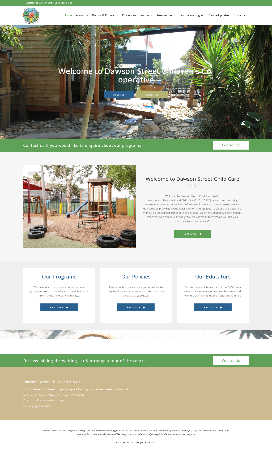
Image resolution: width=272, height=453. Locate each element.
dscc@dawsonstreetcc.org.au (48, 400)
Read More (192, 234)
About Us (119, 94)
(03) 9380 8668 (41, 406)
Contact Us (152, 94)
